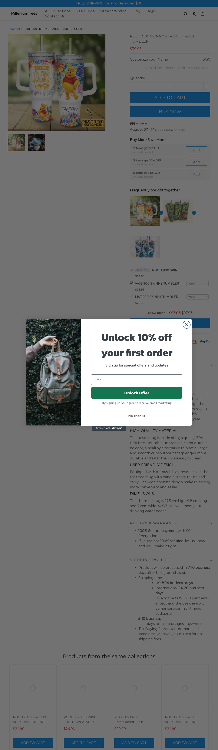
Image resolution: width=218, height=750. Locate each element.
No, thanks (136, 415)
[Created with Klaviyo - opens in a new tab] (109, 428)
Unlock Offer (136, 393)
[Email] (136, 379)
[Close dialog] (186, 324)
